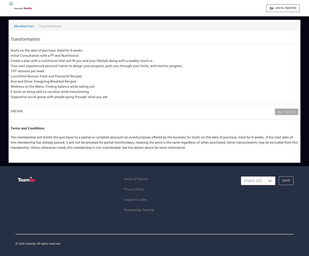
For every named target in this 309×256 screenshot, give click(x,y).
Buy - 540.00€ (286, 111)
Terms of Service (136, 179)
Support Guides (135, 199)
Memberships (24, 26)
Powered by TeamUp (139, 210)
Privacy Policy (134, 189)
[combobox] (258, 180)
